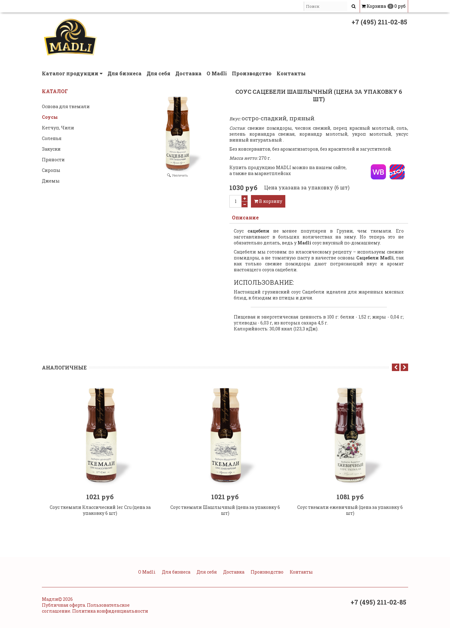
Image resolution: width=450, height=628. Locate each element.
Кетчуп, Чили (58, 128)
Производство (252, 73)
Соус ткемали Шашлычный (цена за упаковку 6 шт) (225, 515)
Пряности (53, 160)
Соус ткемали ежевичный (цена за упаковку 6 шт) (350, 515)
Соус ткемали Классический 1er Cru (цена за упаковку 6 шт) (100, 515)
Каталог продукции (72, 73)
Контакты (291, 73)
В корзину (268, 201)
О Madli (217, 73)
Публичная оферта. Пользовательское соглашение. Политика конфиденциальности (95, 613)
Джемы (51, 181)
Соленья (52, 138)
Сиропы (51, 170)
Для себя (158, 73)
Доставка (188, 73)
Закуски (51, 149)
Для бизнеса (125, 73)
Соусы (50, 117)
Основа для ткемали (66, 106)
